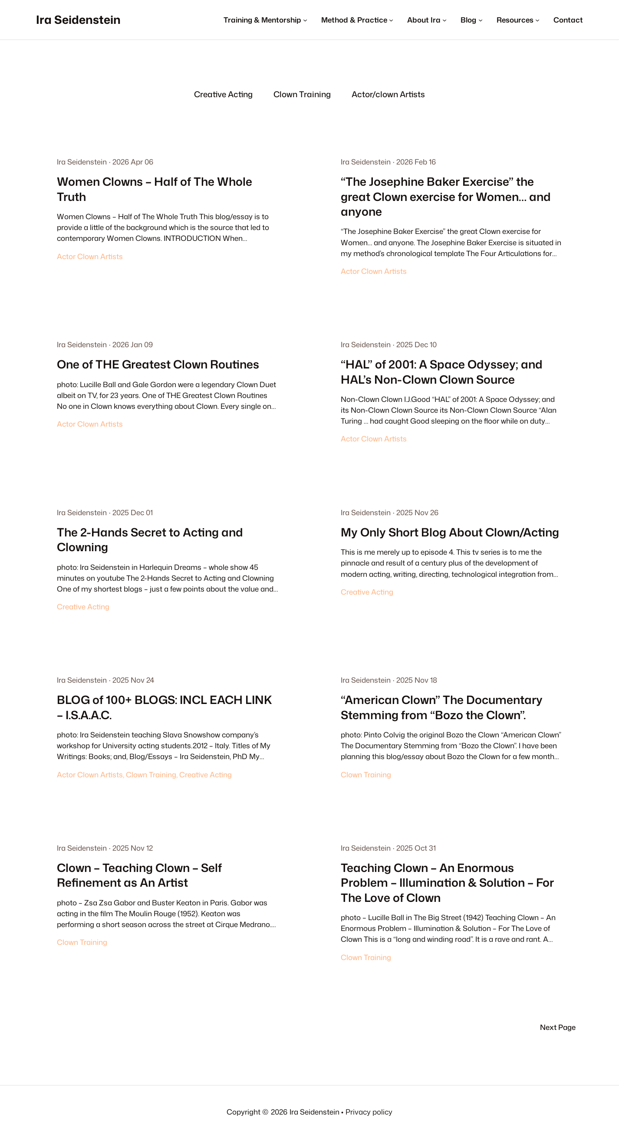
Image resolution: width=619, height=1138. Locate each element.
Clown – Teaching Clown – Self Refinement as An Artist (139, 875)
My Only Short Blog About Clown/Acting (450, 532)
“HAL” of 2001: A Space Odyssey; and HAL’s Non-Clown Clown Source (442, 372)
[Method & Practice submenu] (357, 20)
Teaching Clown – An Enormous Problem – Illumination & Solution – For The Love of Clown (447, 882)
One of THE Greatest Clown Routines (158, 364)
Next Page (558, 1027)
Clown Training (151, 774)
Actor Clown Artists (90, 256)
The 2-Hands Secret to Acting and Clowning (150, 540)
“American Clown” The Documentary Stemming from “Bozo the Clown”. (442, 707)
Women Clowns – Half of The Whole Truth (154, 189)
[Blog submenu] (471, 20)
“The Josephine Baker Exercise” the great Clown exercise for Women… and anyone (446, 196)
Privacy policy (369, 1112)
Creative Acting (83, 607)
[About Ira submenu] (427, 20)
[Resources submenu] (518, 20)
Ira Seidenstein (78, 19)
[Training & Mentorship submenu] (265, 20)
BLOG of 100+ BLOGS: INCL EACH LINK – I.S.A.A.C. (164, 707)
